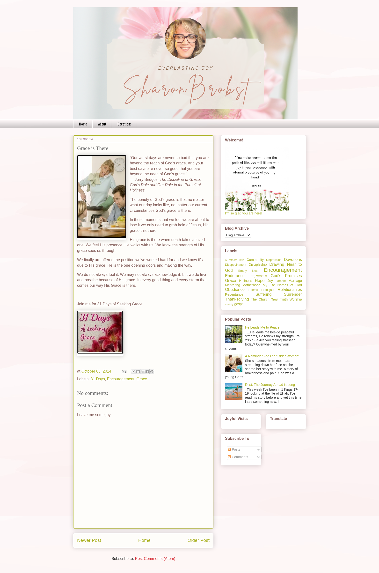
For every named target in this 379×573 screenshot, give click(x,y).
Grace (142, 379)
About (102, 123)
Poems (253, 290)
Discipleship (258, 264)
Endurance (235, 275)
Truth (284, 299)
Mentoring (232, 285)
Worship (296, 299)
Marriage (295, 281)
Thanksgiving (237, 299)
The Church (260, 299)
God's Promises (286, 275)
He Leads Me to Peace (262, 327)
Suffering (263, 294)
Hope (259, 280)
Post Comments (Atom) (155, 559)
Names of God (289, 285)
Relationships (289, 289)
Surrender (293, 294)
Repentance (234, 294)
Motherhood (251, 285)
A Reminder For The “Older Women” (272, 356)
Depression (274, 260)
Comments (238, 457)
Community (255, 260)
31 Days (98, 379)
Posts (234, 449)
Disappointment (235, 264)
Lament (281, 281)
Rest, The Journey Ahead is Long (270, 385)
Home (83, 123)
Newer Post (89, 540)
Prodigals (267, 290)
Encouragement (120, 379)
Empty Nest (248, 270)
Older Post (199, 540)
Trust (274, 299)
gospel (239, 304)
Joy (270, 281)
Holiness (245, 281)
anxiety (229, 304)
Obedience (235, 289)
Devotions (124, 123)
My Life (269, 285)
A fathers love (234, 259)
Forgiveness (257, 276)
